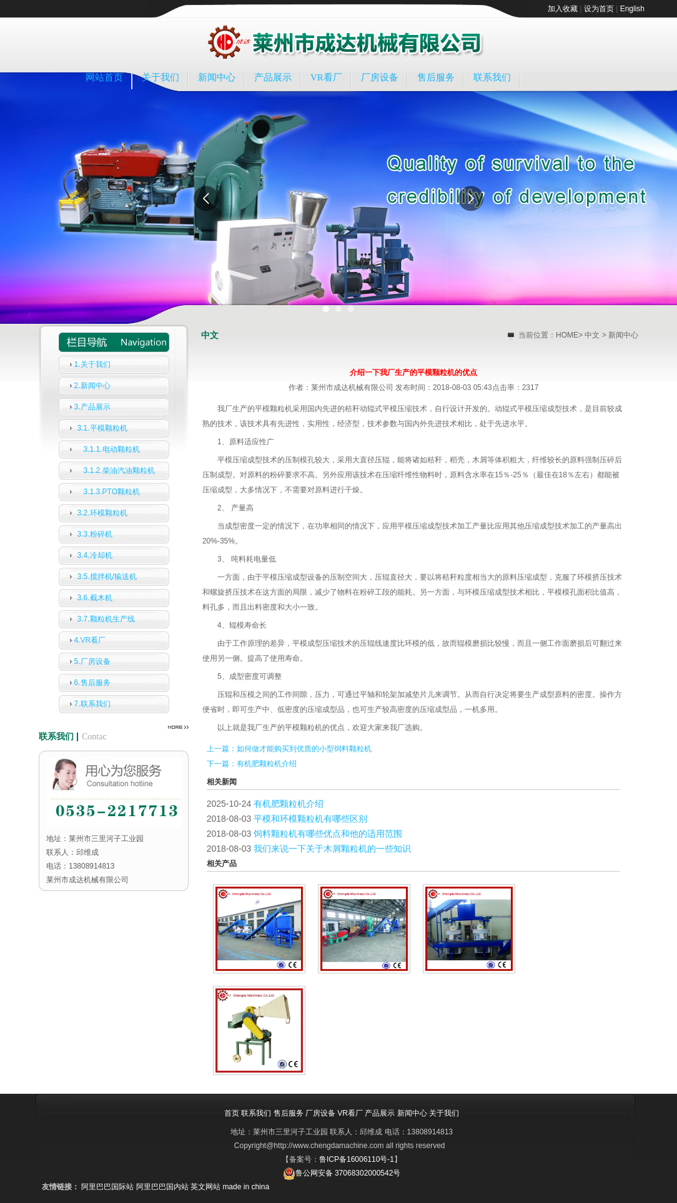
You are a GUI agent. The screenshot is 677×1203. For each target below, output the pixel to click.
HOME (567, 335)
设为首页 (599, 8)
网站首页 (104, 77)
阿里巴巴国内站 (162, 1186)
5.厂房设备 (92, 661)
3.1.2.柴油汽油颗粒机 (119, 470)
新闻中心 (216, 77)
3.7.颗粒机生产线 (106, 619)
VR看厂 (326, 77)
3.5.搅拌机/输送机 (107, 576)
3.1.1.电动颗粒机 (112, 449)
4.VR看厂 (90, 640)
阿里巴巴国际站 (107, 1186)
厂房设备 (379, 77)
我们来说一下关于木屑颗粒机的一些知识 (332, 849)
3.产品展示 (92, 406)
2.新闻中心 (92, 385)
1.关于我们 (92, 364)
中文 (592, 335)
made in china (245, 1186)
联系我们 (492, 77)
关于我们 (160, 77)
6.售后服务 (92, 682)
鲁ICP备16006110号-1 (356, 1159)
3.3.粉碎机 (94, 534)
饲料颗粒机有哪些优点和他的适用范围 (328, 834)
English (632, 8)
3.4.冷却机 (94, 555)
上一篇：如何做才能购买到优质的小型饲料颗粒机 (289, 748)
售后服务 (436, 77)
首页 (231, 1113)
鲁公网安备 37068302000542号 (342, 1173)
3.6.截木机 (94, 597)
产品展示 (273, 77)
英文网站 (205, 1186)
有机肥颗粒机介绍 (289, 804)
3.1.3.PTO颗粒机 (112, 491)
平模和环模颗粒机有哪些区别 (310, 819)
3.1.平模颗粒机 (102, 428)
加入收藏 (563, 8)
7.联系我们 (92, 703)
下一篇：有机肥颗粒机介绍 (252, 763)
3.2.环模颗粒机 (102, 513)
